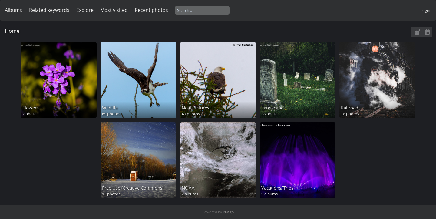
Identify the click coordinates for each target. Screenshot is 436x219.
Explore (85, 10)
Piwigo (228, 211)
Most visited (114, 10)
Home (12, 30)
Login (425, 10)
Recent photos (151, 10)
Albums (13, 10)
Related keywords (49, 10)
